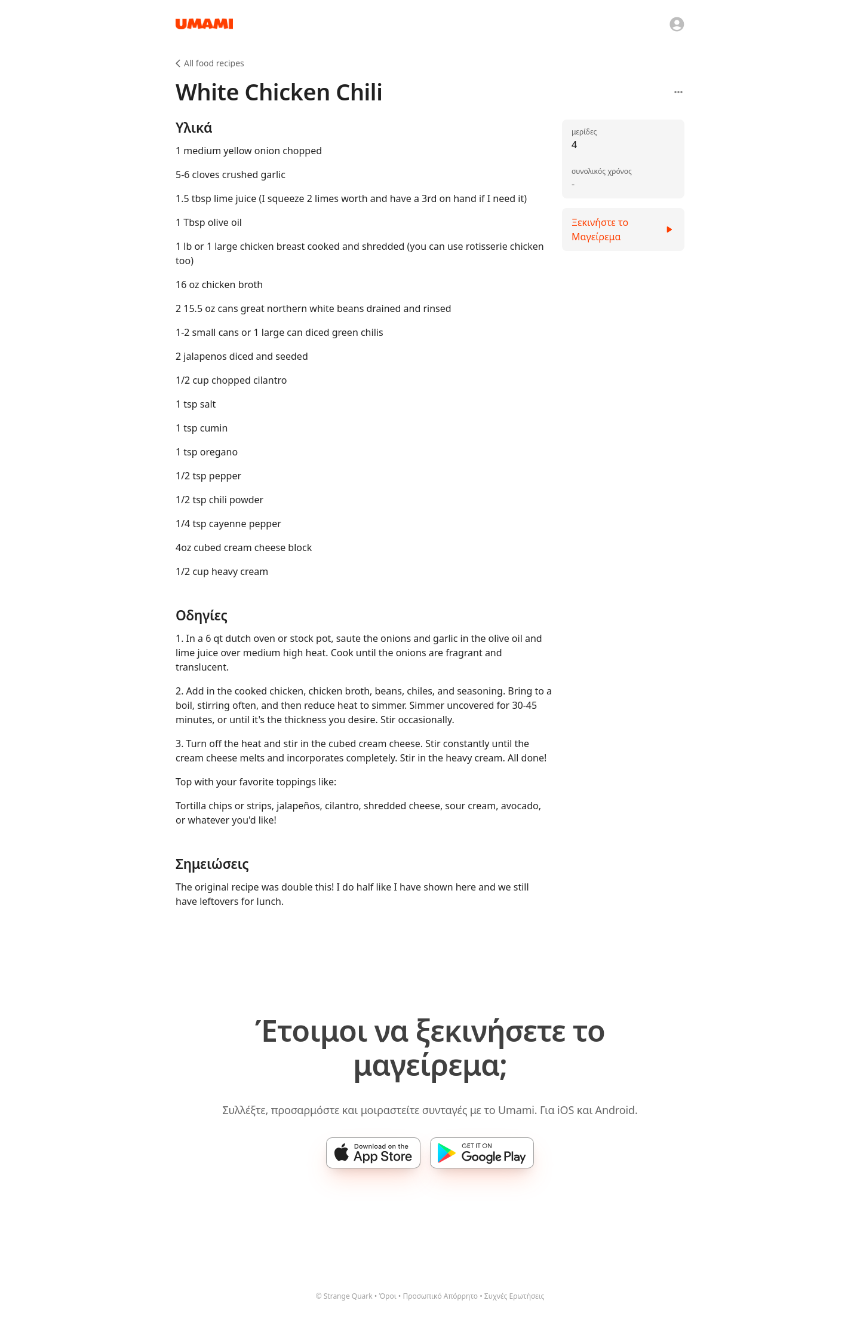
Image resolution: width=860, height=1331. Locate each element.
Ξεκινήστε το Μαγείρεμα (623, 229)
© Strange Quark (344, 1296)
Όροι (387, 1296)
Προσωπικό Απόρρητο (440, 1296)
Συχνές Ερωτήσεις (514, 1296)
